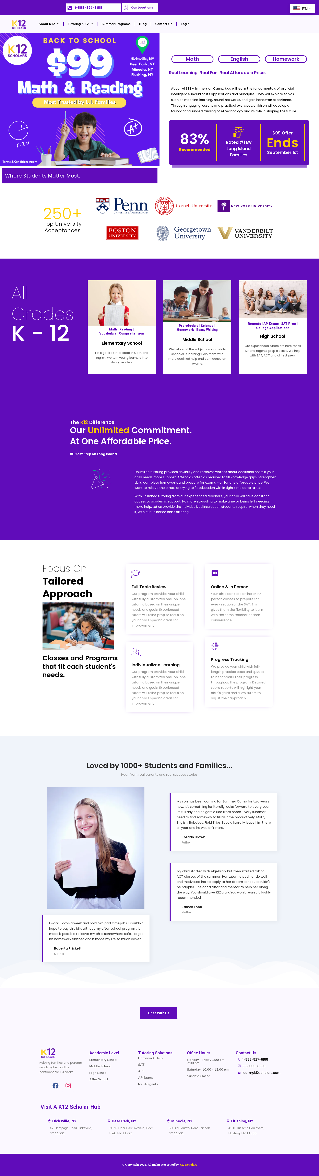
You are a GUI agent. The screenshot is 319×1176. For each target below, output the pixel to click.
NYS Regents (148, 1084)
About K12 (48, 24)
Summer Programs (116, 24)
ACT (141, 1071)
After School (98, 1079)
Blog (143, 24)
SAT (141, 1064)
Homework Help (150, 1058)
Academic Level (104, 1052)
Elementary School (122, 343)
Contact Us (163, 24)
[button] (239, 1121)
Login (185, 24)
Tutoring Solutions (155, 1052)
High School (272, 336)
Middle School (197, 339)
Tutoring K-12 (80, 24)
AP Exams (145, 1077)
